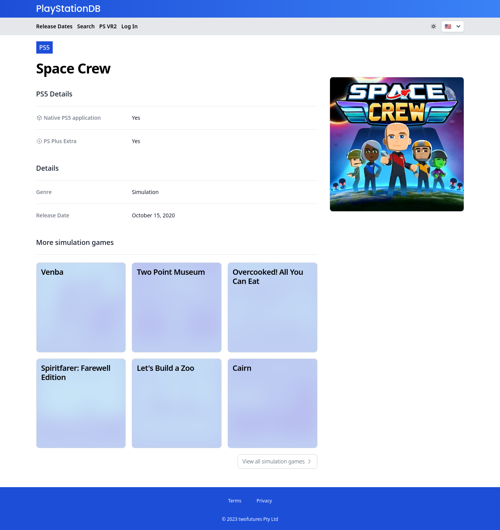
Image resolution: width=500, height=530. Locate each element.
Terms (234, 500)
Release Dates (54, 26)
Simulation (145, 192)
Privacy (264, 500)
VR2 (108, 26)
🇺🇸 (453, 26)
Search (86, 26)
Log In (129, 26)
